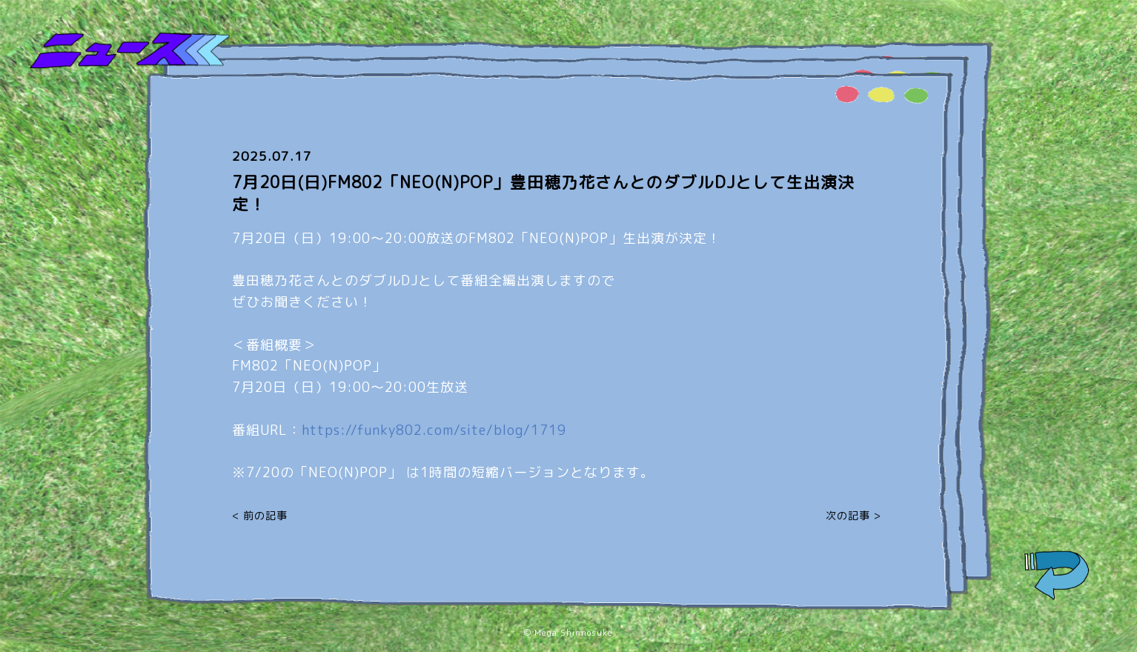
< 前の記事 (260, 515)
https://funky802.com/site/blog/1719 (434, 430)
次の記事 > (853, 515)
